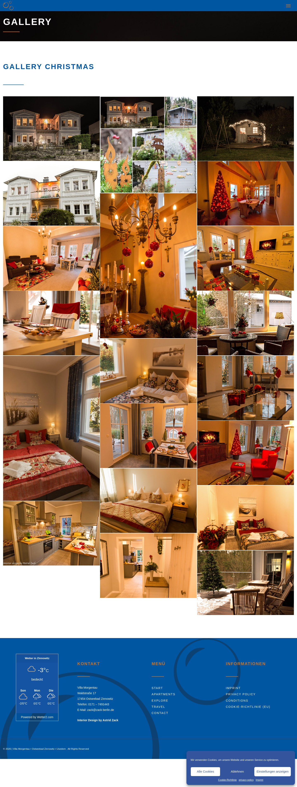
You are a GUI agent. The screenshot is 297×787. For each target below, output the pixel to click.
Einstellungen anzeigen (273, 771)
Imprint (259, 780)
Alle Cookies (205, 771)
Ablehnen (237, 771)
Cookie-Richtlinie (227, 780)
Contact (160, 711)
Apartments (163, 692)
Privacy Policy (241, 692)
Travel (158, 705)
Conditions (237, 698)
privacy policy (246, 780)
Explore (160, 698)
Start (157, 686)
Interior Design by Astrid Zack (97, 718)
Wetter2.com (45, 715)
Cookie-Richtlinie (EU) (248, 705)
